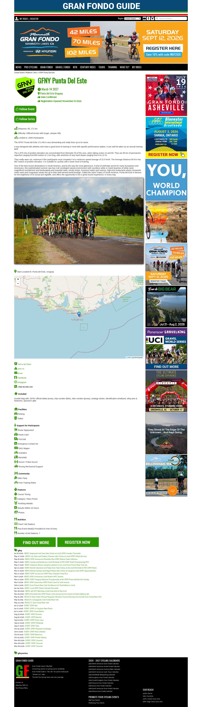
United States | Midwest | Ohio (25, 72)
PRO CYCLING (30, 67)
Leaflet (128, 357)
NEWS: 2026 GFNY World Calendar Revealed (41, 588)
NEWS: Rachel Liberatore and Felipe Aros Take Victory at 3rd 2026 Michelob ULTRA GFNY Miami (61, 568)
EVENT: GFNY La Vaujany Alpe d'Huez (38, 608)
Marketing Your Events (96, 703)
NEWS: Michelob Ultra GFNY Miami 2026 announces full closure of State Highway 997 (57, 594)
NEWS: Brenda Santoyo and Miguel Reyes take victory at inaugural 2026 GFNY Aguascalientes (60, 570)
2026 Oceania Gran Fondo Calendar (101, 683)
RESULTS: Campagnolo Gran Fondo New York (42, 599)
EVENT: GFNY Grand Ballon (34, 611)
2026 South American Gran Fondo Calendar (104, 688)
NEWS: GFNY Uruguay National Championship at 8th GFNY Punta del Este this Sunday (57, 579)
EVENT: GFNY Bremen (33, 617)
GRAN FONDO (46, 67)
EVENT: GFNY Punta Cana (34, 620)
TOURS (101, 67)
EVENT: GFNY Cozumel (34, 640)
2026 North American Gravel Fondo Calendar (104, 666)
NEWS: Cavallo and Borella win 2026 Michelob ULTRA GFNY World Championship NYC (57, 562)
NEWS (18, 67)
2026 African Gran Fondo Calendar (100, 691)
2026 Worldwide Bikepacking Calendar (102, 674)
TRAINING (112, 67)
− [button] (18, 284)
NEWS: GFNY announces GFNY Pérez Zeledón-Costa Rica (46, 573)
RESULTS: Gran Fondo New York (37, 602)
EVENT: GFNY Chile (32, 626)
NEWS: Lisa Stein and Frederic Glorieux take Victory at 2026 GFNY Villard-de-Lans (56, 556)
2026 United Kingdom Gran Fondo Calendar (104, 680)
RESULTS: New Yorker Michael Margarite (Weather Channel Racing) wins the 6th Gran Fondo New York (62, 597)
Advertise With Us (22, 685)
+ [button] (18, 279)
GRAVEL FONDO (63, 67)
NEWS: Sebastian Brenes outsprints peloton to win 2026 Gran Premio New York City (56, 565)
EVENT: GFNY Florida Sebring (35, 637)
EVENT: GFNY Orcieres (33, 614)
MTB (75, 67)
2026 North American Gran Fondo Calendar (104, 663)
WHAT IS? (124, 67)
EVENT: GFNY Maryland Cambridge (38, 628)
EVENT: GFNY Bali (30, 605)
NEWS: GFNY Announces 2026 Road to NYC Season (43, 576)
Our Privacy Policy (22, 688)
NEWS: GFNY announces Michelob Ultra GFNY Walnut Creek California (51, 559)
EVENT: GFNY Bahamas (33, 634)
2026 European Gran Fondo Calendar (101, 677)
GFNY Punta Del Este (47, 72)
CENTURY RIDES (88, 67)
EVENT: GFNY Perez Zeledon (34, 631)
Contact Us (19, 682)
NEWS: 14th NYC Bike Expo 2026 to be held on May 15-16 (46, 591)
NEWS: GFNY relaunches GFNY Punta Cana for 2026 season (46, 582)
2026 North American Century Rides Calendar (104, 669)
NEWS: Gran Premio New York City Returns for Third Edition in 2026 (50, 585)
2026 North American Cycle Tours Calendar (104, 672)
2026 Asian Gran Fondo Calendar (100, 685)
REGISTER (34, 18)
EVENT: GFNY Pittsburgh (34, 623)
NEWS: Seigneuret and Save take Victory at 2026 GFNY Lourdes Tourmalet (52, 553)
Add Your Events (94, 700)
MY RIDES (24, 18)
